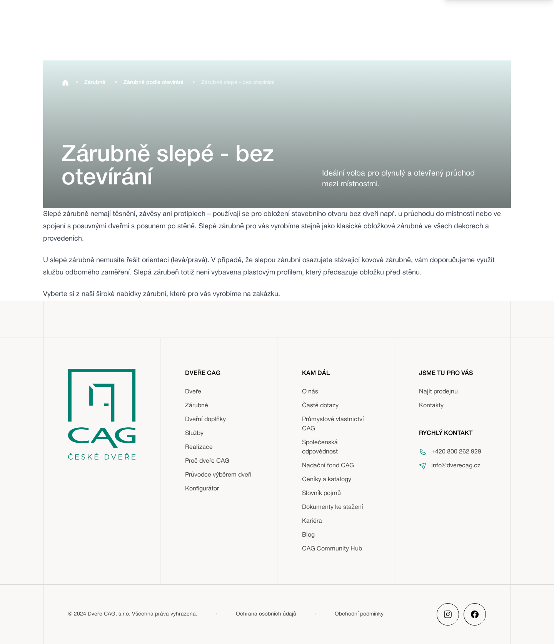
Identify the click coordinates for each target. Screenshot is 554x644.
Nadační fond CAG (328, 465)
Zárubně (196, 405)
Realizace (199, 447)
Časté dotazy (320, 405)
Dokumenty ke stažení (332, 507)
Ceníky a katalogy (326, 479)
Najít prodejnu (438, 392)
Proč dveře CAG (207, 461)
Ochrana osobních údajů (266, 614)
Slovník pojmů (321, 493)
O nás (310, 392)
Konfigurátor (202, 489)
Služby (194, 433)
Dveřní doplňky (205, 419)
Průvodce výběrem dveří (218, 475)
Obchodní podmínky (359, 614)
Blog (308, 535)
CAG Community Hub (332, 549)
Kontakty (431, 405)
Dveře (193, 392)
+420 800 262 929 (456, 452)
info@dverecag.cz (456, 465)
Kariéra (312, 521)
